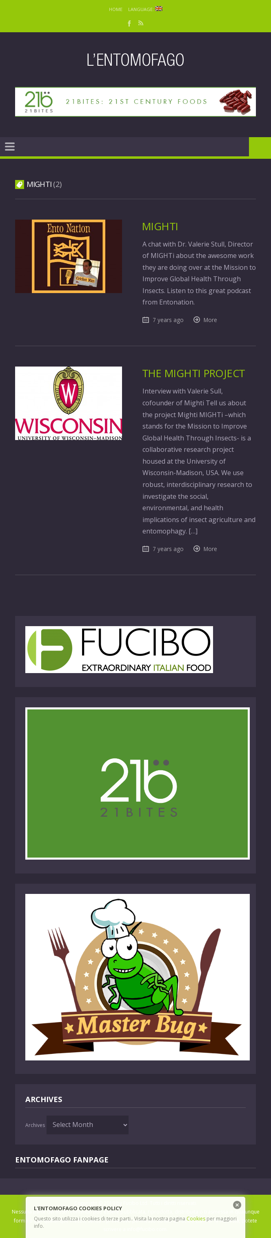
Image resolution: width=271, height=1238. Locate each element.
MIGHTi (160, 226)
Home (115, 9)
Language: (145, 9)
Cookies (196, 1218)
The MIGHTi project (193, 373)
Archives (35, 1125)
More (210, 320)
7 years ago (168, 320)
